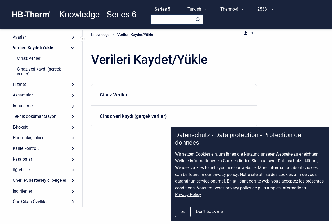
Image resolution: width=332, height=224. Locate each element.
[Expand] (73, 37)
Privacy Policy (188, 194)
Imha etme (23, 105)
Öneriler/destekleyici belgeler (39, 180)
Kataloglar (22, 159)
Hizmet (19, 84)
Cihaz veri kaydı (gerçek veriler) (39, 71)
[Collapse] (73, 48)
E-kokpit (20, 127)
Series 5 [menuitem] (162, 9)
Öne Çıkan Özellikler (31, 201)
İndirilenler (22, 191)
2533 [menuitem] (262, 9)
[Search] (176, 19)
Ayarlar (19, 37)
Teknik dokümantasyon (34, 116)
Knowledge (100, 34)
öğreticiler (22, 169)
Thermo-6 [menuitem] (229, 9)
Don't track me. (210, 211)
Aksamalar (23, 94)
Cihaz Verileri (29, 58)
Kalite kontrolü (26, 148)
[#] (183, 212)
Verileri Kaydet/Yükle (33, 47)
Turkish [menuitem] (194, 9)
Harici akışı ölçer (28, 137)
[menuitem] (174, 95)
